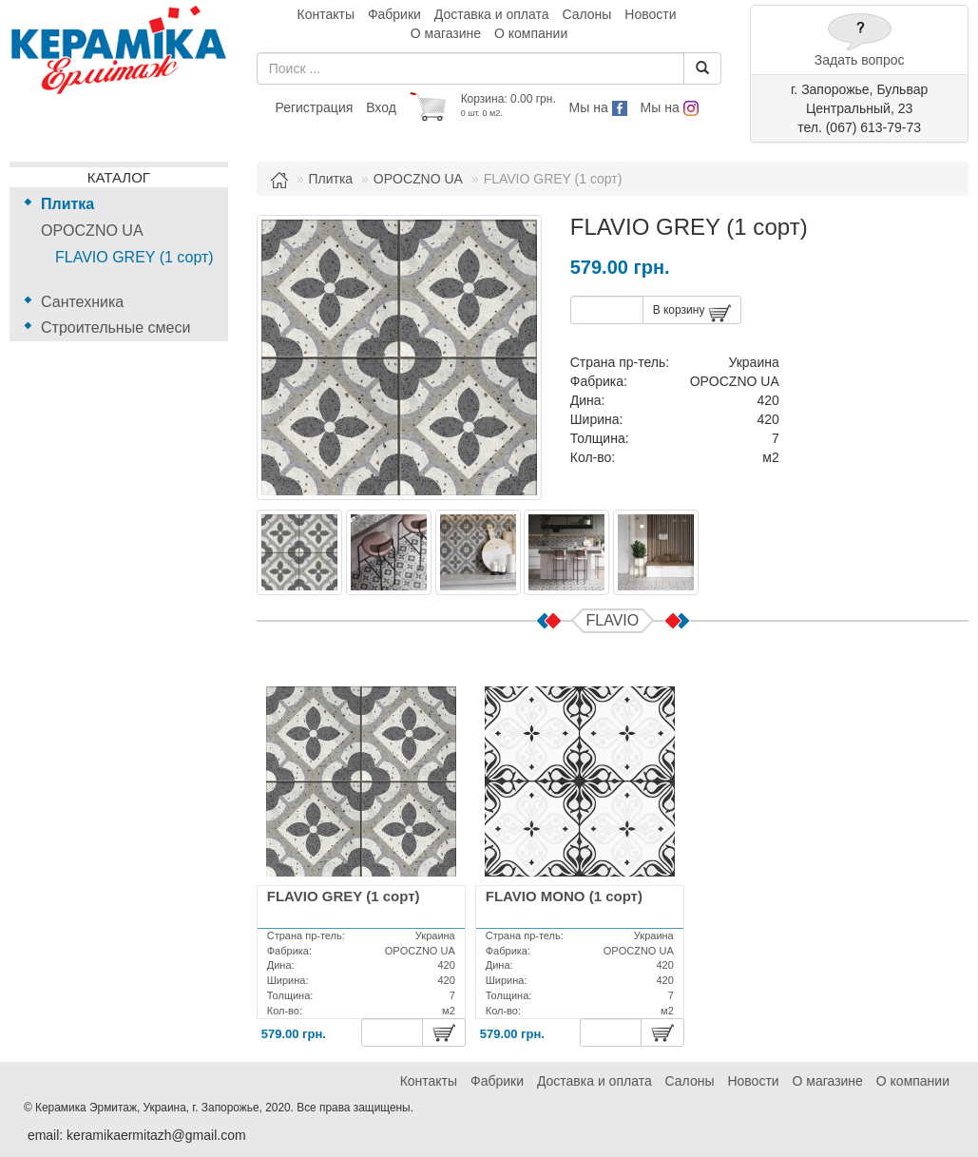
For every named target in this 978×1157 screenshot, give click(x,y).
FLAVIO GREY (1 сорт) (134, 257)
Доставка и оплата (491, 14)
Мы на (598, 107)
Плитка (67, 204)
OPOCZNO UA (92, 230)
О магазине (446, 33)
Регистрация (314, 107)
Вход (381, 107)
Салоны (586, 14)
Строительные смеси (115, 327)
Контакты (326, 14)
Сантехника (82, 302)
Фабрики (394, 14)
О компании (530, 33)
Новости (650, 14)
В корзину (692, 313)
